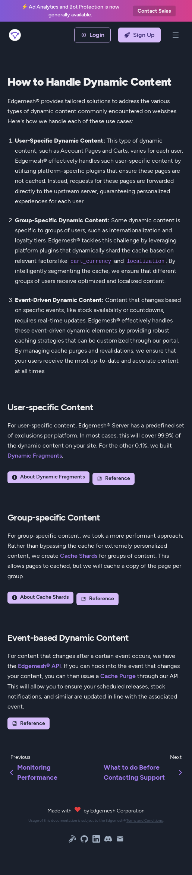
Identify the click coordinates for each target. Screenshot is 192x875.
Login (92, 34)
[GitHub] (84, 840)
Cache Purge (118, 676)
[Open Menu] (175, 35)
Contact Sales (154, 11)
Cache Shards (78, 555)
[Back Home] (18, 35)
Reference (113, 478)
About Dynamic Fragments (48, 477)
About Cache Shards (40, 597)
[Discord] (108, 840)
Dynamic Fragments (34, 455)
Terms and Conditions (144, 820)
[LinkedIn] (96, 840)
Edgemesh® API (39, 665)
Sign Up (139, 34)
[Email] (120, 840)
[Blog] (72, 840)
